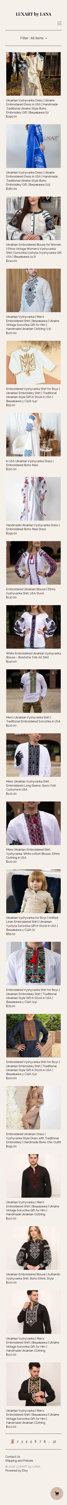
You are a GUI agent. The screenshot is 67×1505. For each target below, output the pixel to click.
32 (54, 1468)
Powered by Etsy (16, 1497)
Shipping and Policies (19, 1487)
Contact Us (12, 1483)
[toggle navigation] (59, 23)
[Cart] (57, 1493)
